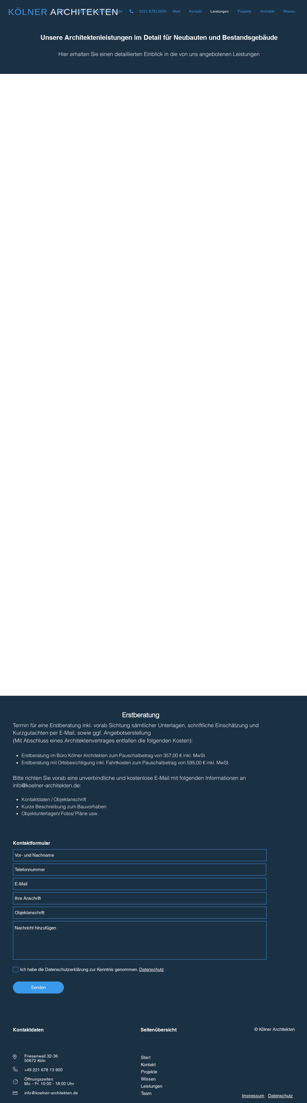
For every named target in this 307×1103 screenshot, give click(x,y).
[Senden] (38, 987)
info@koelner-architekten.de (98, 11)
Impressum (253, 1095)
